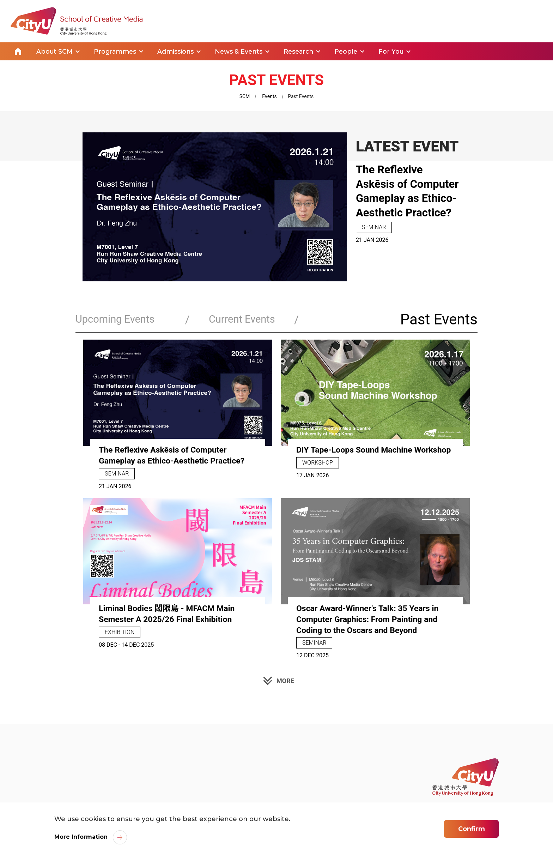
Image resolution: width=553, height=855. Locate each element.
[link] (465, 775)
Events (269, 95)
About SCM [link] (55, 51)
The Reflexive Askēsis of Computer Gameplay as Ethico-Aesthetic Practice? (408, 197)
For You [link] (397, 51)
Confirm (471, 830)
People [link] (351, 51)
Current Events (222, 318)
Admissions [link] (177, 51)
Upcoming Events (119, 318)
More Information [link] (81, 838)
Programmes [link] (116, 51)
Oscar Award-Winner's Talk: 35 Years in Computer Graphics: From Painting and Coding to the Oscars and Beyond (370, 617)
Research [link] (302, 51)
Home (18, 51)
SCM (244, 95)
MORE (285, 678)
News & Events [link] (241, 51)
